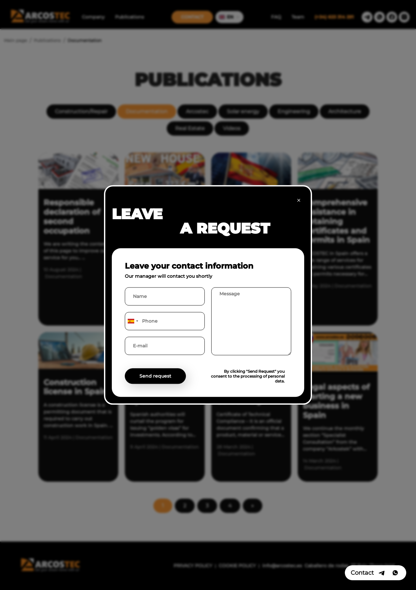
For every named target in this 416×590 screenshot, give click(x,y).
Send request (155, 376)
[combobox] (132, 321)
